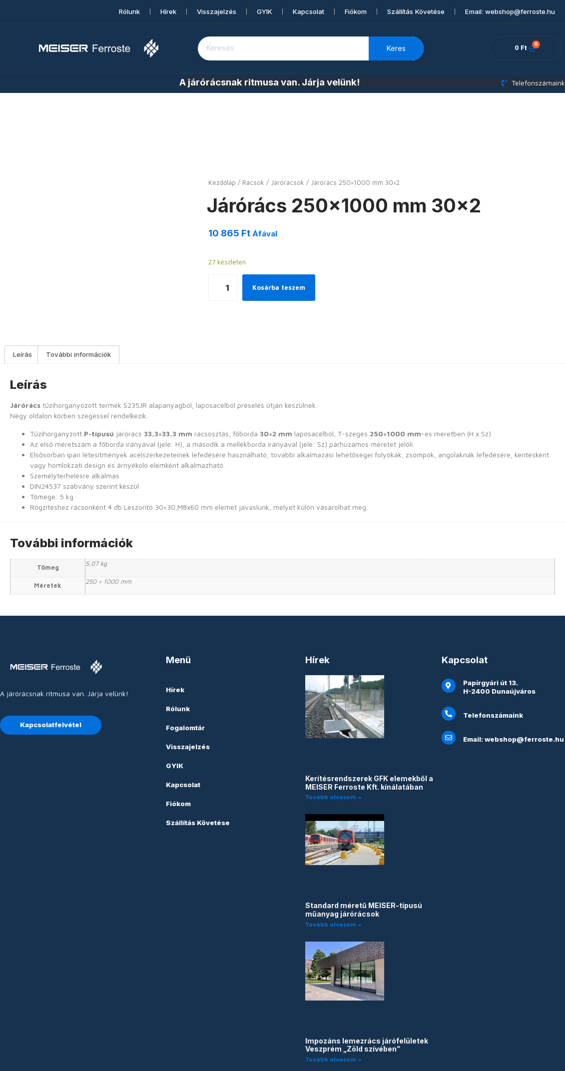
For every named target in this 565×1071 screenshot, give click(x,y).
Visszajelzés (216, 11)
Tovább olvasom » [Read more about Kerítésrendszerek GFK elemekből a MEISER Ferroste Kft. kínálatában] (333, 753)
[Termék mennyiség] (222, 287)
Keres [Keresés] (396, 48)
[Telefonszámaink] (449, 670)
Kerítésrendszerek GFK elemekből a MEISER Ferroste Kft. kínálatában (369, 738)
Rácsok (253, 182)
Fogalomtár (185, 684)
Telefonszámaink (493, 671)
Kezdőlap (222, 182)
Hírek (168, 11)
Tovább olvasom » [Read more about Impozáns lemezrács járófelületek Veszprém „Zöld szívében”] (333, 1015)
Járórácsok (287, 182)
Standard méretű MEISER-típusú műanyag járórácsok (363, 865)
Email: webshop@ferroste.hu (510, 11)
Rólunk (129, 11)
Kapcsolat (308, 11)
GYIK (264, 11)
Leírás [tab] (22, 310)
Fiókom (356, 11)
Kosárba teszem (281, 287)
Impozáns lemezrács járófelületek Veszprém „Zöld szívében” (366, 1001)
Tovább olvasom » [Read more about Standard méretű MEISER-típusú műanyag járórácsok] (333, 880)
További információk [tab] (78, 310)
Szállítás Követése (416, 11)
